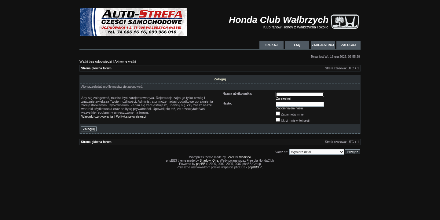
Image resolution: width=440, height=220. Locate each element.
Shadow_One (209, 160)
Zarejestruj (323, 45)
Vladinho (245, 157)
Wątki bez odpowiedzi (95, 61)
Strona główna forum (96, 68)
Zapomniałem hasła (289, 108)
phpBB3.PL (255, 167)
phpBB (200, 164)
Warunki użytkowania (97, 116)
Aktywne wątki (125, 61)
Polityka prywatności (131, 116)
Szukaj (271, 45)
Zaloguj (348, 45)
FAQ (297, 45)
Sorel (230, 157)
